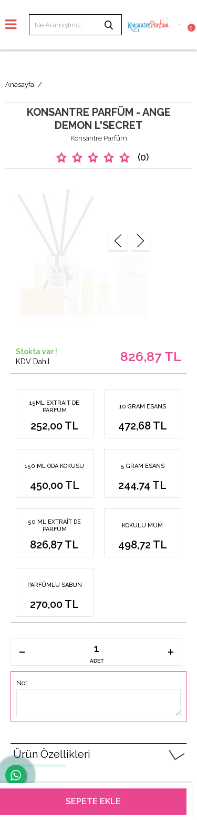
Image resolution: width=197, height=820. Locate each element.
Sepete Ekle (93, 801)
